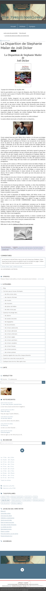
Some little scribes (6, 513)
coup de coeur (5, 500)
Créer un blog (20, 582)
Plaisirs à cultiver (5, 531)
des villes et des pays (10, 309)
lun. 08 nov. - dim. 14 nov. (7, 475)
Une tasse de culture (6, 515)
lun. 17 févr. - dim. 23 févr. (7, 457)
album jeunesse (16, 500)
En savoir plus (25, 589)
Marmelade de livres (6, 529)
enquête (30, 249)
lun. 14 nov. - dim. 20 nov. (7, 462)
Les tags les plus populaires (33, 584)
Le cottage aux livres (6, 527)
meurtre (25, 249)
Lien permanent (6, 247)
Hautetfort (26, 582)
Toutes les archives (6, 480)
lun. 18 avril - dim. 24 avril (7, 469)
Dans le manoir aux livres (7, 522)
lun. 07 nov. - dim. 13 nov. (7, 464)
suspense (39, 249)
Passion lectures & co (6, 536)
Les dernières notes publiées (23, 584)
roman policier (18, 249)
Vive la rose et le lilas (6, 520)
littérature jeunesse (38, 500)
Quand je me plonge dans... (10, 312)
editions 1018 (5, 497)
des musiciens (8, 303)
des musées (8, 300)
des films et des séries (11, 294)
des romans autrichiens (11, 340)
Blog (4, 288)
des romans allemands (11, 331)
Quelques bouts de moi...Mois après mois (14, 361)
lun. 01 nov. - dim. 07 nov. (7, 477)
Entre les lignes (5, 432)
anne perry (28, 497)
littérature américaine (17, 497)
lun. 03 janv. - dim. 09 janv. (8, 473)
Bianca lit (3, 511)
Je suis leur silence (6, 418)
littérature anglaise (16, 503)
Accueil (13, 26)
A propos (32, 26)
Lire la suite (41, 279)
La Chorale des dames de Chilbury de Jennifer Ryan (17, 35)
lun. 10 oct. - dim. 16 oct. (7, 466)
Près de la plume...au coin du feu (9, 533)
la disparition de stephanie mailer (24, 248)
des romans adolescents (11, 328)
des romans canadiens (11, 343)
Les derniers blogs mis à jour (12, 584)
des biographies (9, 322)
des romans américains (11, 334)
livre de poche (5, 503)
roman (35, 497)
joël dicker (36, 248)
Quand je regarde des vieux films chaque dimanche (17, 355)
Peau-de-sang (5, 411)
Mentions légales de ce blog (17, 585)
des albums (8, 315)
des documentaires (10, 325)
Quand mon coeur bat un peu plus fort (13, 358)
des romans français (38, 247)
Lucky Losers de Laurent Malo (11, 33)
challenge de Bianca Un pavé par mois (23, 224)
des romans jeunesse (10, 349)
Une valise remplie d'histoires (8, 524)
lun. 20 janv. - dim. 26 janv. (8, 460)
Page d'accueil (22, 33)
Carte (4, 367)
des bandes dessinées (11, 318)
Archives (22, 26)
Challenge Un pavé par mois (25, 247)
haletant (34, 249)
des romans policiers (6, 248)
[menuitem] (13, 26)
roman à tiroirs (10, 249)
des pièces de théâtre (10, 306)
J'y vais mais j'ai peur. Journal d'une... (11, 404)
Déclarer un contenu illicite (7, 585)
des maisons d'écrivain (11, 297)
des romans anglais (10, 337)
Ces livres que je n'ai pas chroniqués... (13, 291)
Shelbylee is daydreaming (7, 518)
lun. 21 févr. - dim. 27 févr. (7, 471)
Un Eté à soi (4, 425)
